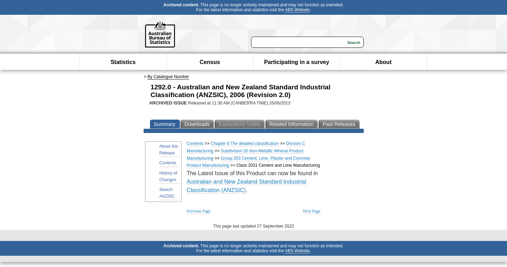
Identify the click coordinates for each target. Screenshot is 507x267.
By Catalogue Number (168, 76)
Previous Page (199, 211)
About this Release (168, 149)
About (383, 62)
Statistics (123, 62)
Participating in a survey (296, 62)
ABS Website (297, 9)
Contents (167, 162)
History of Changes (168, 176)
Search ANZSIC (167, 193)
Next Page (311, 211)
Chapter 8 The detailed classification (245, 143)
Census (210, 62)
